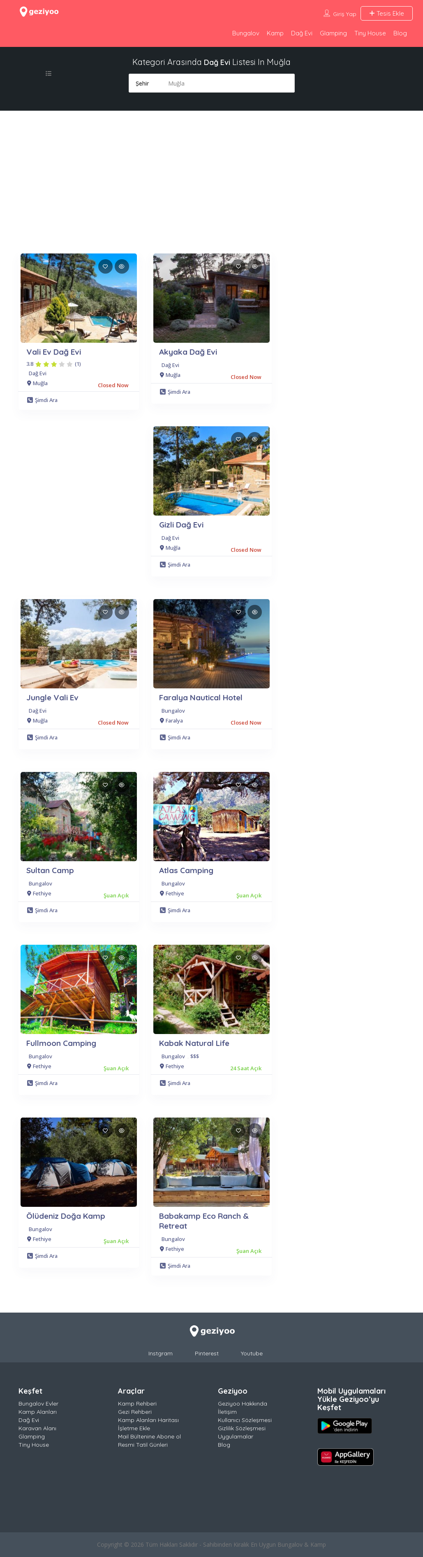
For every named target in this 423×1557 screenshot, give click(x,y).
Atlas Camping (186, 870)
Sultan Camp (50, 870)
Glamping (333, 33)
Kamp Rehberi (137, 1403)
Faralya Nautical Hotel (201, 697)
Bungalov (245, 33)
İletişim (227, 1411)
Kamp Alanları (37, 1411)
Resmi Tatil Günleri (143, 1444)
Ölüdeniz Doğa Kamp (65, 1216)
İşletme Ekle (134, 1428)
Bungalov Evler (38, 1403)
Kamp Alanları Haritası (148, 1420)
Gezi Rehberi (135, 1411)
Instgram (160, 1353)
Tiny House (370, 33)
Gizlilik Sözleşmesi (242, 1428)
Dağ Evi (301, 33)
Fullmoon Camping (61, 1043)
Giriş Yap (344, 14)
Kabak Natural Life (194, 1043)
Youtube (252, 1353)
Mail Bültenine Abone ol (149, 1436)
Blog (400, 33)
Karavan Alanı (37, 1428)
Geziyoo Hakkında (242, 1403)
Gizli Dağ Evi (181, 525)
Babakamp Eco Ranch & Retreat (204, 1221)
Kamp (275, 33)
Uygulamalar (235, 1436)
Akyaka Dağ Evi (188, 352)
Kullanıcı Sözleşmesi (245, 1420)
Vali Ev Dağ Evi (53, 352)
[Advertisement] (145, 185)
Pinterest (207, 1353)
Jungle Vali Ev (52, 697)
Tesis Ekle (386, 13)
